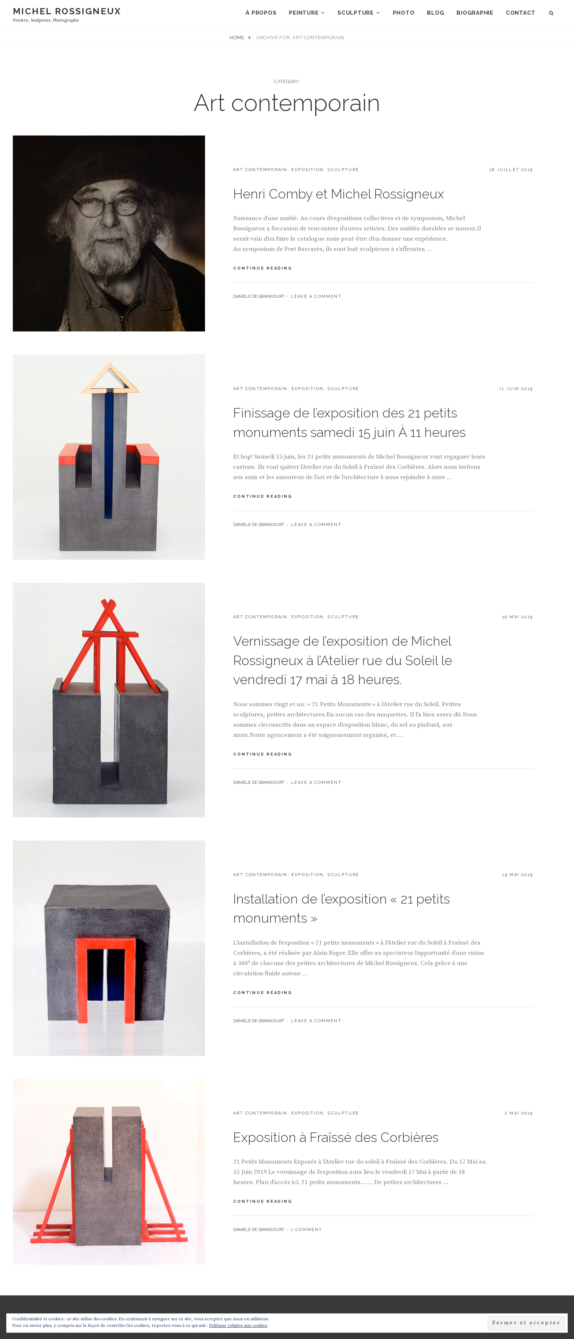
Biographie (474, 13)
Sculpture (356, 13)
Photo (404, 13)
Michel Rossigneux (67, 11)
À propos (261, 13)
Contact (521, 13)
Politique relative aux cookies (238, 1325)
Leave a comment (316, 268)
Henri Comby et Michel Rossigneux (338, 165)
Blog (435, 13)
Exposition (307, 141)
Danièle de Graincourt (258, 268)
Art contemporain (260, 141)
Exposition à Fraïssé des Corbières (336, 1108)
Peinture (303, 13)
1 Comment (307, 1201)
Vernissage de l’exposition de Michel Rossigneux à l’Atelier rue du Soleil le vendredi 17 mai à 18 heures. (342, 632)
